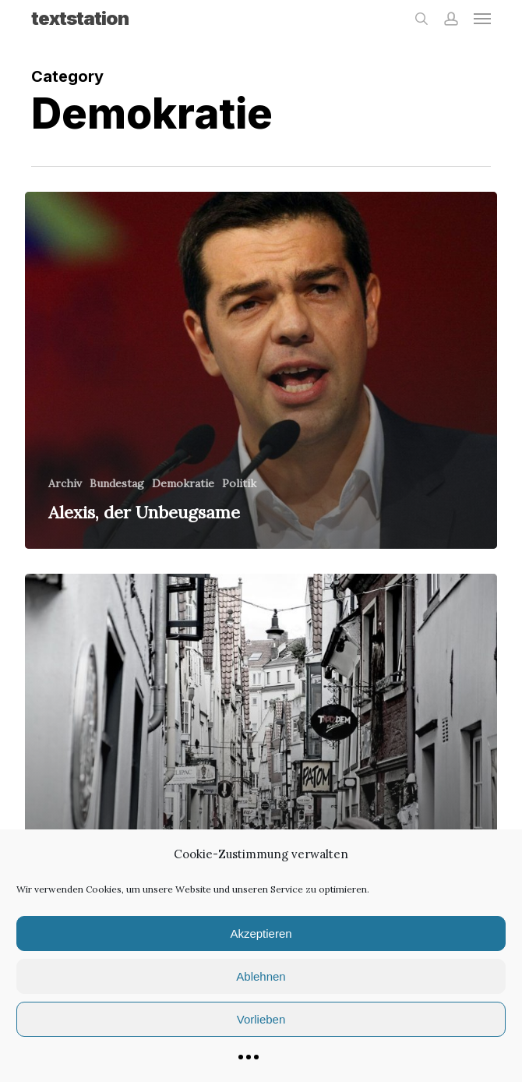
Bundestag (117, 483)
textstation (80, 18)
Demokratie (183, 483)
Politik (239, 483)
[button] (482, 19)
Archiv (65, 483)
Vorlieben (261, 1019)
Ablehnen (260, 976)
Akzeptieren (260, 933)
